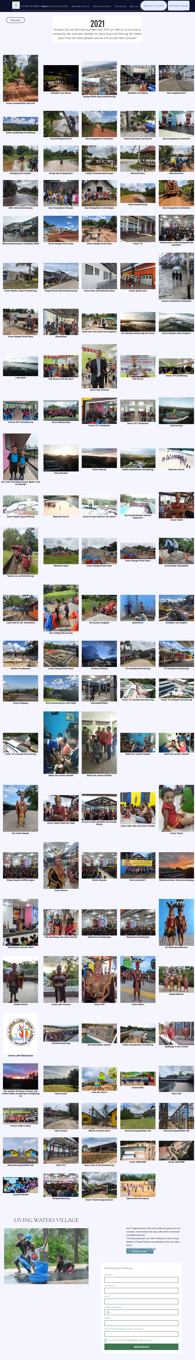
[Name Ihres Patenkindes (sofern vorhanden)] (140, 1334)
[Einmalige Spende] (179, 5)
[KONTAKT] (139, 1251)
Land (107, 1296)
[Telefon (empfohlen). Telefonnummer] (144, 1312)
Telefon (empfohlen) (113, 1307)
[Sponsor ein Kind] (154, 5)
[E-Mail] (140, 1323)
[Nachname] (140, 1290)
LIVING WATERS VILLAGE (46, 1220)
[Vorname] (140, 1279)
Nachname (109, 1285)
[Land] (140, 1301)
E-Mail (107, 1318)
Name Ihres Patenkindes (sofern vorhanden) (123, 1329)
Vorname (109, 1274)
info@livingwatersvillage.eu (141, 1248)
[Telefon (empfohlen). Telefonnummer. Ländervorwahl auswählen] (109, 1312)
